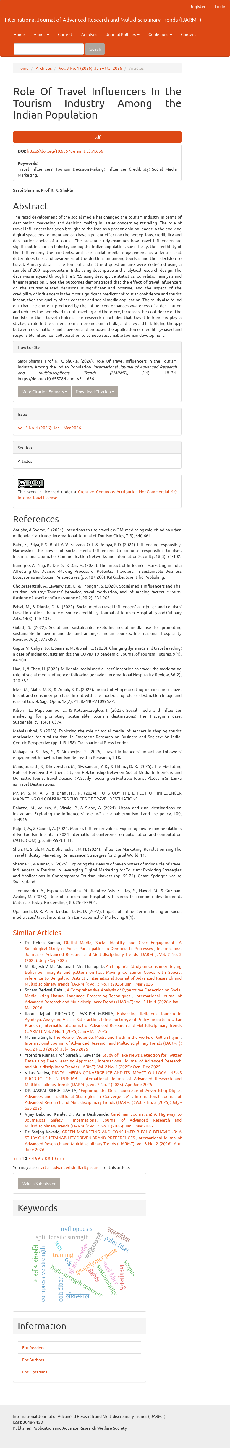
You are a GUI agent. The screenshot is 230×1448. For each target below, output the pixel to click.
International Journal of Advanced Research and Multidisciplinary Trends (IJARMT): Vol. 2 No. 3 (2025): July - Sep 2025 (103, 954)
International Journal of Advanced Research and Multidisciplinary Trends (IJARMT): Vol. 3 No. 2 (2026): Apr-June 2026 (103, 1143)
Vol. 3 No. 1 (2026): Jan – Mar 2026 (90, 68)
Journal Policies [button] (123, 34)
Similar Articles (37, 932)
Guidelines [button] (160, 34)
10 (53, 1158)
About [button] (41, 34)
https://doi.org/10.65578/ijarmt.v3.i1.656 (65, 150)
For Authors (33, 1359)
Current (65, 34)
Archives (89, 34)
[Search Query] (49, 49)
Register (197, 6)
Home (19, 34)
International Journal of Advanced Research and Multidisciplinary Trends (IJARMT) (103, 19)
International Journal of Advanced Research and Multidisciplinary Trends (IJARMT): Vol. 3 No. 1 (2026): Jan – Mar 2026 (103, 1001)
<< (15, 1158)
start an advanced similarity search (70, 1167)
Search (95, 49)
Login (220, 6)
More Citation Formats (44, 391)
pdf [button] (97, 137)
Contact (188, 34)
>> (62, 1158)
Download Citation (95, 391)
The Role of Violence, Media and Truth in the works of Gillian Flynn (117, 1037)
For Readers (33, 1347)
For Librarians (34, 1371)
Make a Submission (39, 1183)
